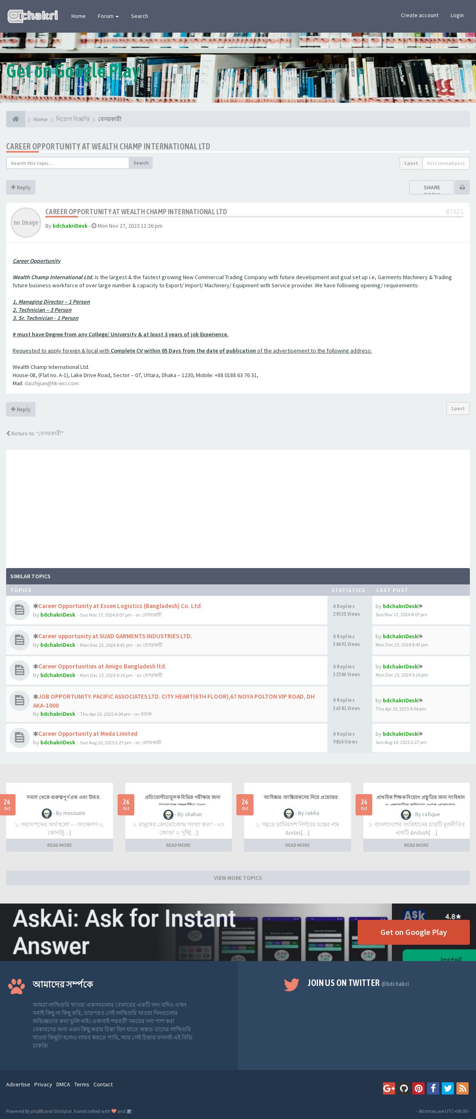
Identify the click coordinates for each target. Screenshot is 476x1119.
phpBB (37, 1111)
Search (139, 16)
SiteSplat (62, 1111)
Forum (108, 16)
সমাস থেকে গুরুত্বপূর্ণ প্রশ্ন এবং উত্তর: (63, 797)
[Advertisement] (238, 507)
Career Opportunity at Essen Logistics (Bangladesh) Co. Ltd (119, 606)
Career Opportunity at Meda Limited (88, 733)
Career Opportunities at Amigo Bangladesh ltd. (102, 666)
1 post (411, 163)
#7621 (454, 211)
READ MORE (59, 845)
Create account (419, 15)
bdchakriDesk (70, 225)
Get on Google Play (413, 932)
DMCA (63, 1084)
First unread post (446, 163)
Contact (103, 1084)
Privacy (43, 1084)
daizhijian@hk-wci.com (51, 383)
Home (78, 16)
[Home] (15, 119)
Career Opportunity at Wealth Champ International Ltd (108, 146)
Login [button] (457, 15)
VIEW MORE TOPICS (238, 877)
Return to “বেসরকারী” (35, 433)
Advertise (18, 1084)
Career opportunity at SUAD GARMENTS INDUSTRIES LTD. (115, 636)
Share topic (432, 191)
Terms (81, 1084)
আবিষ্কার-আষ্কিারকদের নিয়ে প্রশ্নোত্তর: (301, 797)
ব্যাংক (146, 714)
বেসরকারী (152, 615)
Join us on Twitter (358, 982)
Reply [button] (21, 187)
